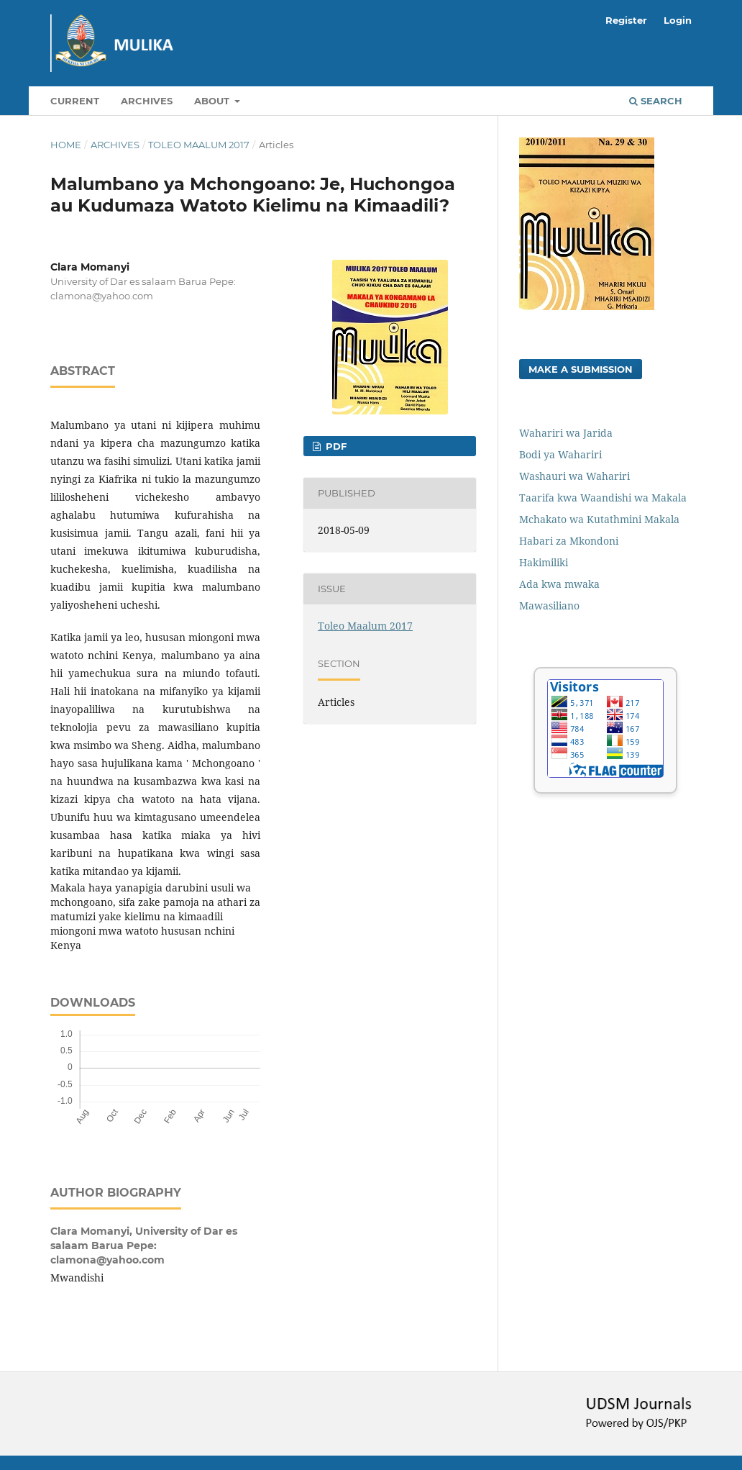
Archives (147, 100)
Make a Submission (580, 369)
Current (74, 100)
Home (65, 144)
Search (655, 100)
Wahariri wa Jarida (566, 433)
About (213, 100)
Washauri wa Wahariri (574, 476)
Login (678, 20)
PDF (335, 446)
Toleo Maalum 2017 (198, 144)
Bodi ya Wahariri (560, 454)
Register (626, 20)
